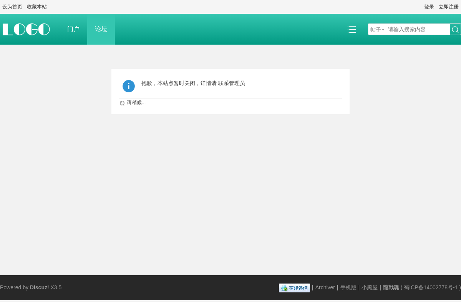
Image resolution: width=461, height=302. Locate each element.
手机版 (348, 287)
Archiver (325, 287)
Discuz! (39, 287)
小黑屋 (370, 287)
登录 (429, 7)
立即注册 (449, 7)
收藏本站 (37, 7)
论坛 (101, 29)
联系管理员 (231, 83)
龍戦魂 (391, 287)
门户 (73, 29)
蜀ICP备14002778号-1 (431, 287)
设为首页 (12, 7)
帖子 (375, 30)
